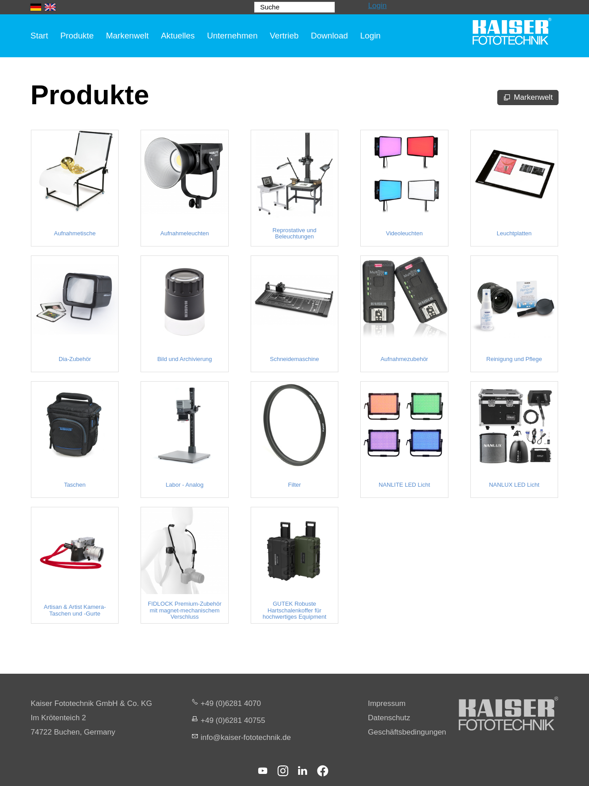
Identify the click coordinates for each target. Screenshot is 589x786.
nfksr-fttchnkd (246, 737)
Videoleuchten (404, 233)
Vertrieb (284, 35)
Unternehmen (232, 35)
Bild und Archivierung (184, 359)
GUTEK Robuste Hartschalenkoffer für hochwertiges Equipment (294, 610)
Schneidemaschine (294, 359)
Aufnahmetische (74, 233)
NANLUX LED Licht (514, 485)
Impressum (386, 703)
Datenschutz (389, 718)
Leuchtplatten (514, 233)
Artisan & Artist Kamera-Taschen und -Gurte (75, 610)
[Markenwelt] (528, 97)
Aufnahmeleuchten (184, 233)
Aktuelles (178, 35)
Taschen (74, 485)
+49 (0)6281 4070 (231, 703)
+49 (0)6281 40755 (233, 720)
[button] (263, 771)
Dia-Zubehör (75, 359)
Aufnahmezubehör (404, 359)
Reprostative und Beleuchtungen (294, 233)
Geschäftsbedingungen (407, 732)
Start (39, 35)
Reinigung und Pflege (514, 359)
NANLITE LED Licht (404, 485)
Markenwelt (127, 35)
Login (377, 5)
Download (329, 35)
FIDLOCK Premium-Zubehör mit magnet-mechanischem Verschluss (185, 610)
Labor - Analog (185, 485)
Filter (294, 485)
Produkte (77, 35)
